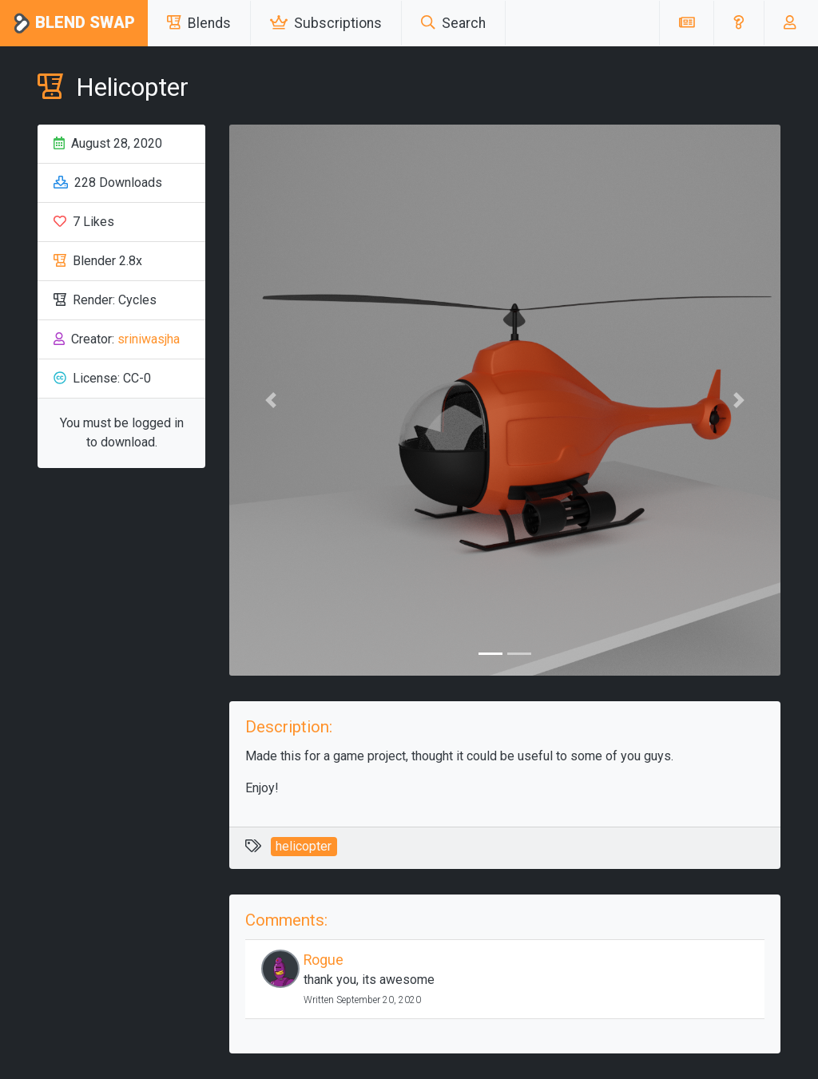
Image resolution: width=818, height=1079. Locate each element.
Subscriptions (326, 23)
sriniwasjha (148, 339)
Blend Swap (74, 23)
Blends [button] (199, 23)
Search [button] (453, 23)
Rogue (323, 960)
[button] (738, 23)
